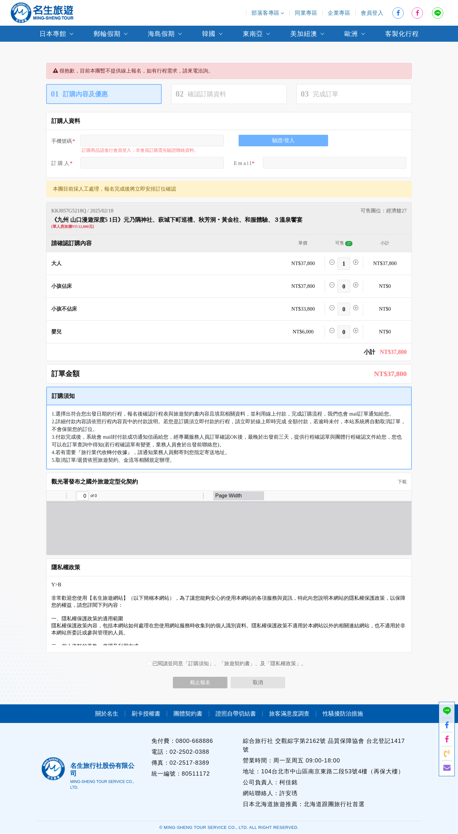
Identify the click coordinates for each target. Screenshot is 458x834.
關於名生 (106, 714)
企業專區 (339, 13)
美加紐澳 (303, 33)
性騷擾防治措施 (343, 714)
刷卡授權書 (145, 714)
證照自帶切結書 (236, 714)
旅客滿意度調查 (289, 714)
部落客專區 (267, 13)
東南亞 (253, 33)
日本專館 (52, 33)
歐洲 (351, 33)
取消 (258, 682)
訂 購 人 (60, 163)
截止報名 (200, 682)
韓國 (209, 33)
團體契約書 (188, 714)
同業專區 (306, 13)
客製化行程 (402, 33)
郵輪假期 (107, 33)
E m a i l (242, 163)
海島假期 (161, 33)
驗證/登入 (283, 140)
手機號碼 (61, 141)
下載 (400, 481)
